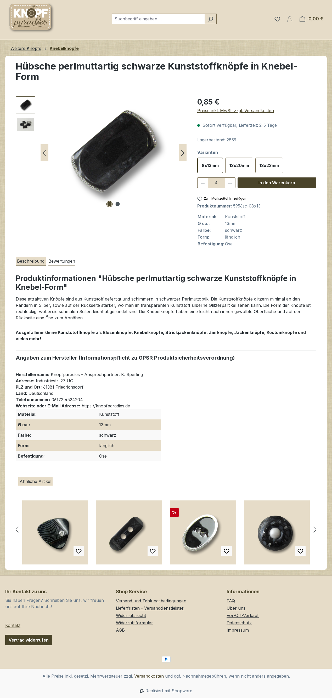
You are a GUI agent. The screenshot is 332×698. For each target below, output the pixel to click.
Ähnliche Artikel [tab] (35, 481)
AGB (120, 630)
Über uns (236, 608)
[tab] (31, 261)
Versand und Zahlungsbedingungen (151, 600)
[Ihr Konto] (290, 19)
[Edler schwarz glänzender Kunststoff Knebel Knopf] (129, 534)
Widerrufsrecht (131, 615)
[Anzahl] (216, 182)
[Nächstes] (183, 152)
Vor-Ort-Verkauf (243, 615)
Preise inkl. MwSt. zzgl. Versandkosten (235, 110)
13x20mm (239, 165)
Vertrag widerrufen (29, 640)
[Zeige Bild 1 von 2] (110, 204)
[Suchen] (210, 19)
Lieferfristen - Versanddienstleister (150, 608)
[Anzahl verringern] (202, 182)
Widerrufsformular (134, 622)
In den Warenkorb (276, 182)
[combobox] (158, 19)
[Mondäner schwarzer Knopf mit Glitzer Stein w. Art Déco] (55, 534)
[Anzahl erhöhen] (230, 182)
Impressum (238, 630)
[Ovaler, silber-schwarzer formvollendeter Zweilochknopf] (203, 534)
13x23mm (269, 165)
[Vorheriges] (44, 152)
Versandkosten (149, 676)
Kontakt (12, 625)
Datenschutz (239, 622)
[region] (101, 152)
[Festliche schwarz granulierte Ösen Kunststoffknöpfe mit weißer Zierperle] (277, 534)
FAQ (231, 600)
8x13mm (210, 165)
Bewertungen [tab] (61, 261)
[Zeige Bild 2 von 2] (118, 204)
